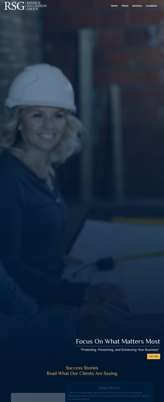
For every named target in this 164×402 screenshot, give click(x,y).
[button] (114, 5)
